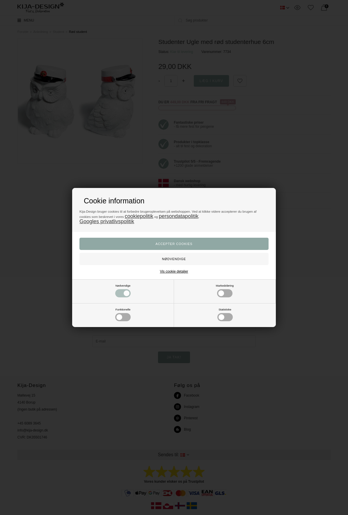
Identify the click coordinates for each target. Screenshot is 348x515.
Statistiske (225, 314)
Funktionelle (123, 314)
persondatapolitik (178, 216)
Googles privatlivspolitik (106, 221)
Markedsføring (225, 290)
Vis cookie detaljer (174, 271)
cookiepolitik (139, 216)
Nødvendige (123, 290)
